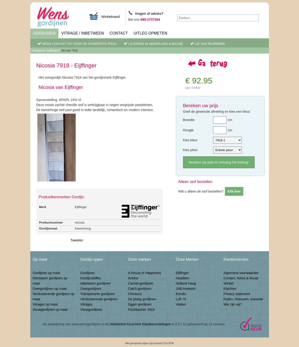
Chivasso (135, 294)
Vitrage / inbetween (82, 33)
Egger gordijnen (140, 304)
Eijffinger (52, 50)
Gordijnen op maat (46, 273)
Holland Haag (186, 283)
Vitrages (86, 304)
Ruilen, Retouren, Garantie (243, 299)
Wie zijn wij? (233, 304)
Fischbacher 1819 (141, 309)
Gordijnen (44, 33)
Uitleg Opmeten (150, 33)
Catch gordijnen (140, 289)
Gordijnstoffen (90, 278)
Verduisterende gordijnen (99, 299)
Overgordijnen (90, 289)
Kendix (181, 294)
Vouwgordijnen (91, 309)
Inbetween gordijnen (95, 283)
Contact (119, 33)
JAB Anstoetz (186, 289)
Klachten (230, 289)
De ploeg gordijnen (142, 299)
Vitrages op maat (45, 304)
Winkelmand (104, 16)
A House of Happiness (144, 273)
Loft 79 (181, 299)
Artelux (133, 278)
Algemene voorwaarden (241, 273)
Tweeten (76, 240)
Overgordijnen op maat (50, 289)
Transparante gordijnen (97, 294)
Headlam (182, 278)
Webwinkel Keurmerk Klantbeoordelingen (140, 324)
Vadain (181, 304)
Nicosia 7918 (69, 50)
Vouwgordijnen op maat (50, 309)
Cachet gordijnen (140, 283)
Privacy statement (237, 294)
